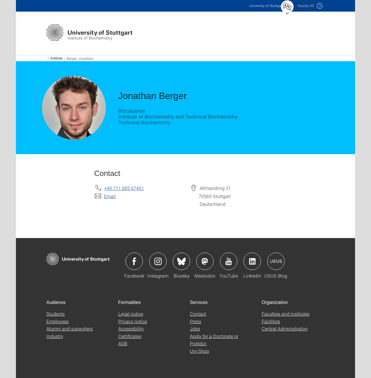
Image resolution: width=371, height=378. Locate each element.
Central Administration (285, 328)
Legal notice (130, 314)
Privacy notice (132, 321)
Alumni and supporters (69, 328)
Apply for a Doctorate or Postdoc (214, 340)
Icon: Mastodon (205, 261)
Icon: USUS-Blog (276, 261)
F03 (305, 5)
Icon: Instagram (158, 261)
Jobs (195, 328)
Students (55, 314)
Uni (266, 5)
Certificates (129, 336)
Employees (57, 321)
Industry (54, 336)
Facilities (271, 321)
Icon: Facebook (134, 261)
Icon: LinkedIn (252, 261)
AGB (122, 343)
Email (110, 196)
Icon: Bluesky (181, 261)
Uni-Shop (199, 351)
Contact (198, 314)
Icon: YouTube (228, 261)
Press (195, 321)
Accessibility (131, 328)
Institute (56, 58)
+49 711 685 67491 (124, 188)
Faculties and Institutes (286, 314)
